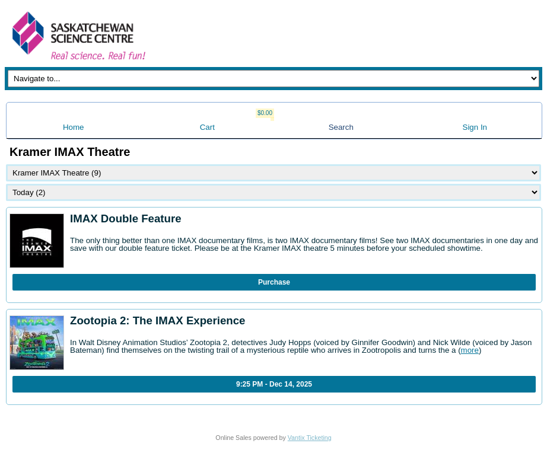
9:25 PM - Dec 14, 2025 (274, 384)
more (470, 350)
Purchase (274, 282)
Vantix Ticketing (310, 437)
